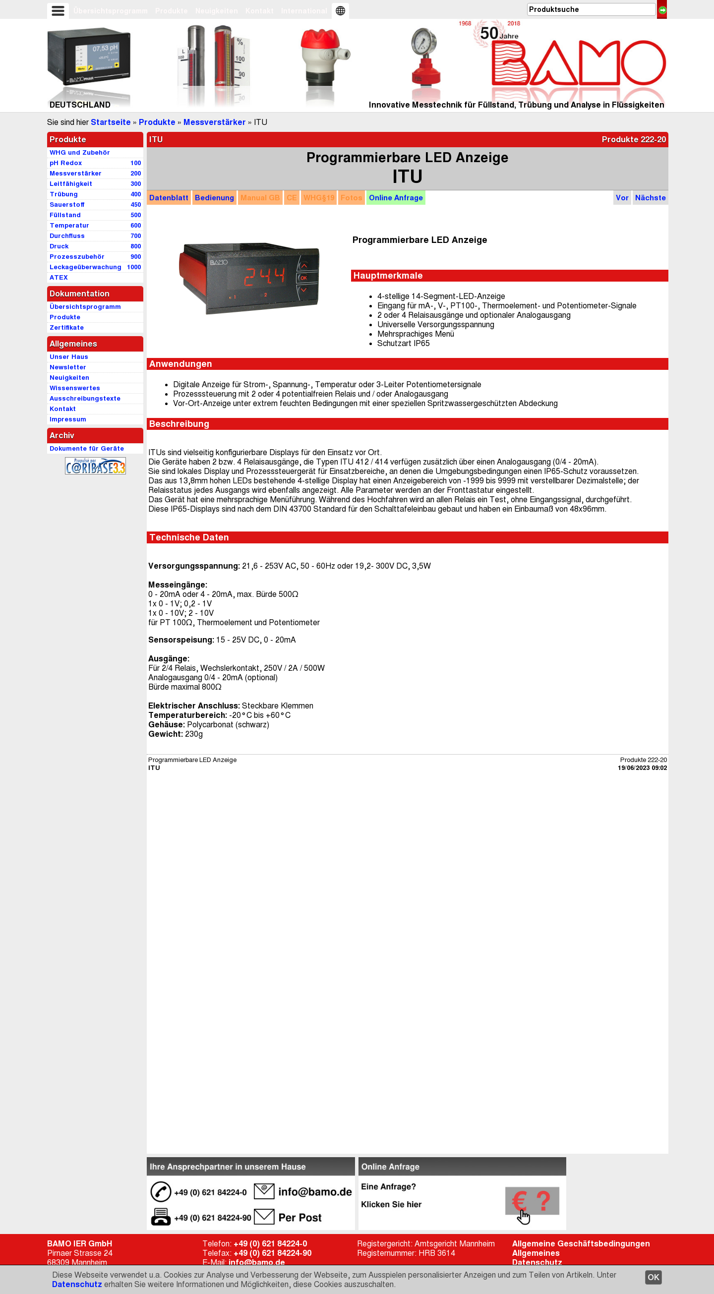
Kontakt (259, 11)
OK (653, 1277)
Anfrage (396, 197)
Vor (622, 197)
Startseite (111, 122)
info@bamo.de (257, 1262)
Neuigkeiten (216, 11)
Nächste (650, 197)
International (304, 11)
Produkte (171, 11)
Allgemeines (536, 1253)
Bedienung (214, 197)
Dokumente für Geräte (87, 448)
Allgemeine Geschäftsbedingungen (581, 1243)
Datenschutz (77, 1284)
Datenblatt (168, 197)
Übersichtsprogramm (110, 11)
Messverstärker (214, 122)
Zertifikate (67, 327)
